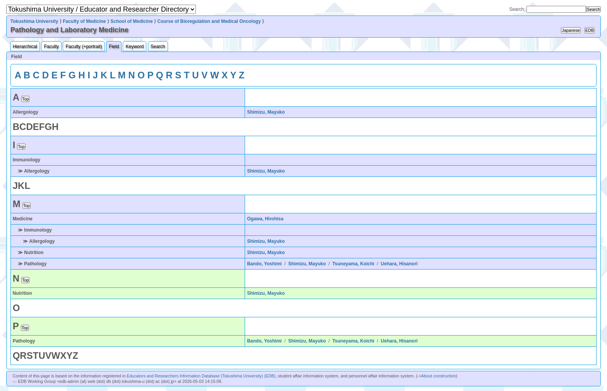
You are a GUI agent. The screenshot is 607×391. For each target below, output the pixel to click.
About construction (438, 376)
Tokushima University (34, 21)
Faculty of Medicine (84, 21)
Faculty (51, 46)
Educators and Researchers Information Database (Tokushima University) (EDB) (201, 376)
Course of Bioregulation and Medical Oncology (209, 21)
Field (114, 46)
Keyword (134, 46)
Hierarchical (25, 46)
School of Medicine (131, 21)
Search (158, 46)
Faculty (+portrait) (83, 46)
